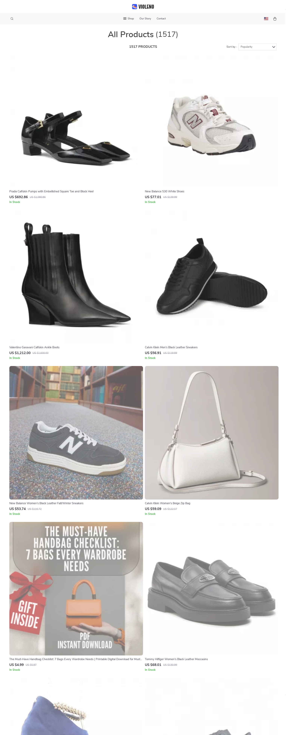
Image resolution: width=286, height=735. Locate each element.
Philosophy (109, 700)
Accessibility (139, 727)
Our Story (145, 18)
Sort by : (232, 50)
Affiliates (108, 675)
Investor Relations (114, 681)
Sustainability (111, 694)
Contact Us (164, 657)
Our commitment (222, 682)
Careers (107, 657)
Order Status (165, 688)
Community (109, 706)
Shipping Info (165, 663)
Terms (119, 727)
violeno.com (219, 657)
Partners (107, 688)
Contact (161, 18)
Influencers (109, 669)
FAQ (159, 669)
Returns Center (166, 675)
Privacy (126, 727)
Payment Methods (168, 681)
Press (106, 663)
